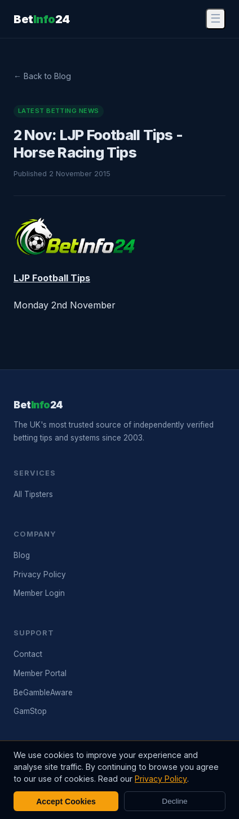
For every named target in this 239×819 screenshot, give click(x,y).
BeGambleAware (43, 692)
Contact (28, 654)
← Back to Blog (42, 76)
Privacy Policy (40, 574)
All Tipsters (33, 494)
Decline (174, 801)
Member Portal (40, 673)
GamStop (30, 711)
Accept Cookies (66, 801)
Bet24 (42, 19)
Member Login (39, 593)
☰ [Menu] (215, 18)
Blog (22, 555)
